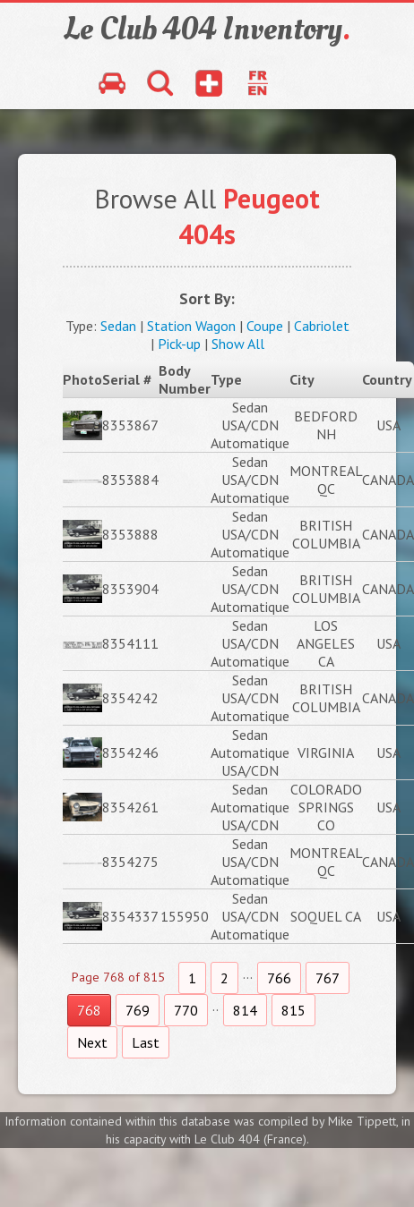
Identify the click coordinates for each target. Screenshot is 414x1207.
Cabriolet (321, 326)
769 (137, 1010)
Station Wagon (191, 326)
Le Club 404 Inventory (207, 29)
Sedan (118, 326)
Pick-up (179, 344)
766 (279, 978)
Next (92, 1042)
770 (186, 1010)
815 (293, 1010)
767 (327, 978)
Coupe (264, 326)
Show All (237, 344)
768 (89, 1010)
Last (146, 1042)
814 (245, 1010)
